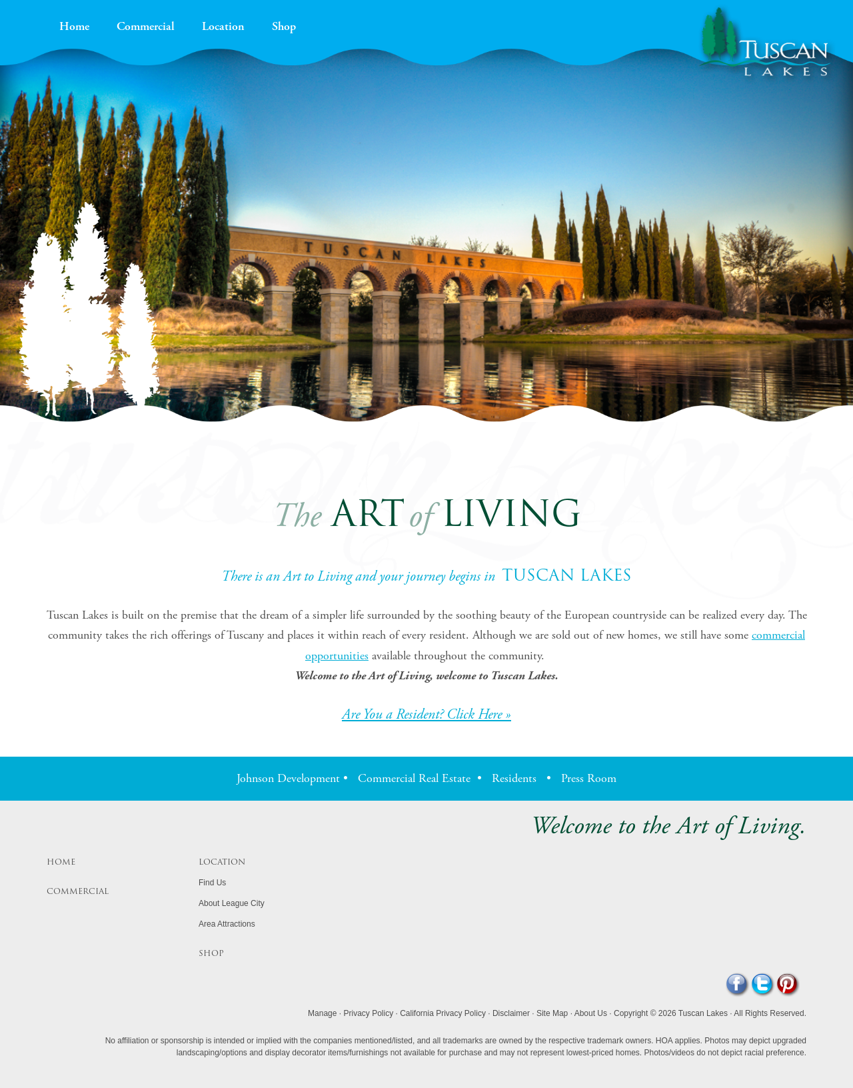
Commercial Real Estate (414, 778)
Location (223, 27)
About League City (232, 903)
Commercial (146, 27)
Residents (514, 778)
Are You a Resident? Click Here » (426, 714)
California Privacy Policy (443, 1013)
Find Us (212, 882)
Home (74, 27)
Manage (322, 1013)
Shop (284, 27)
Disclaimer (511, 1013)
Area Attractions (227, 924)
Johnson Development (288, 778)
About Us (590, 1013)
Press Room (588, 778)
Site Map (552, 1013)
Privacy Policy (368, 1013)
